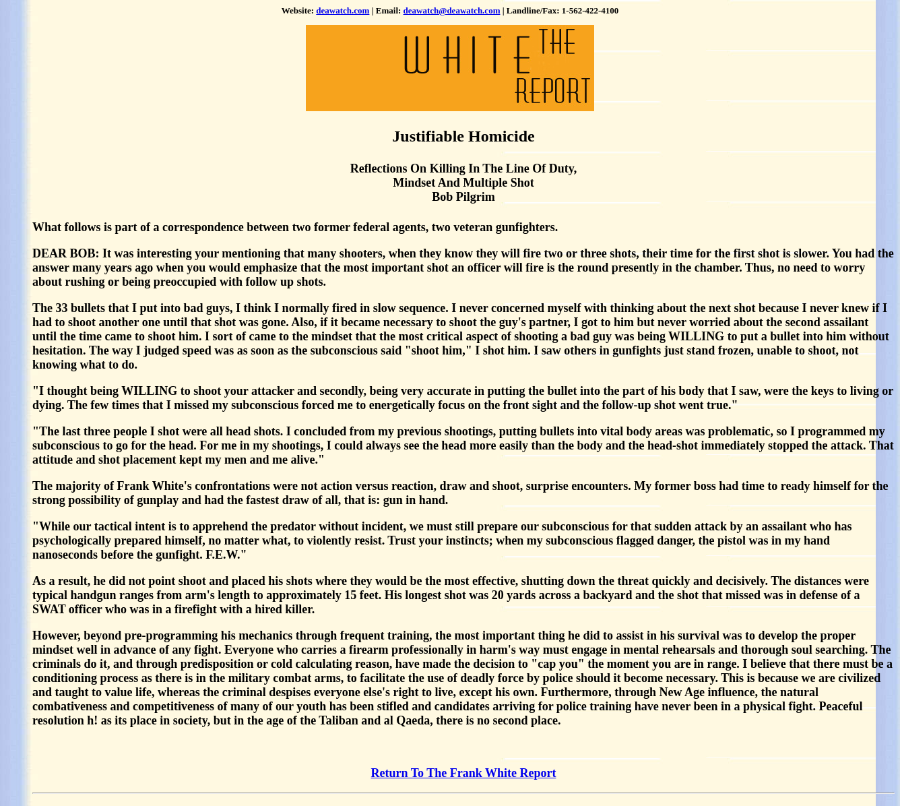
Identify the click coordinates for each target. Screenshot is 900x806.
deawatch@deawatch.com (452, 10)
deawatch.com (342, 10)
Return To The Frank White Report (463, 773)
